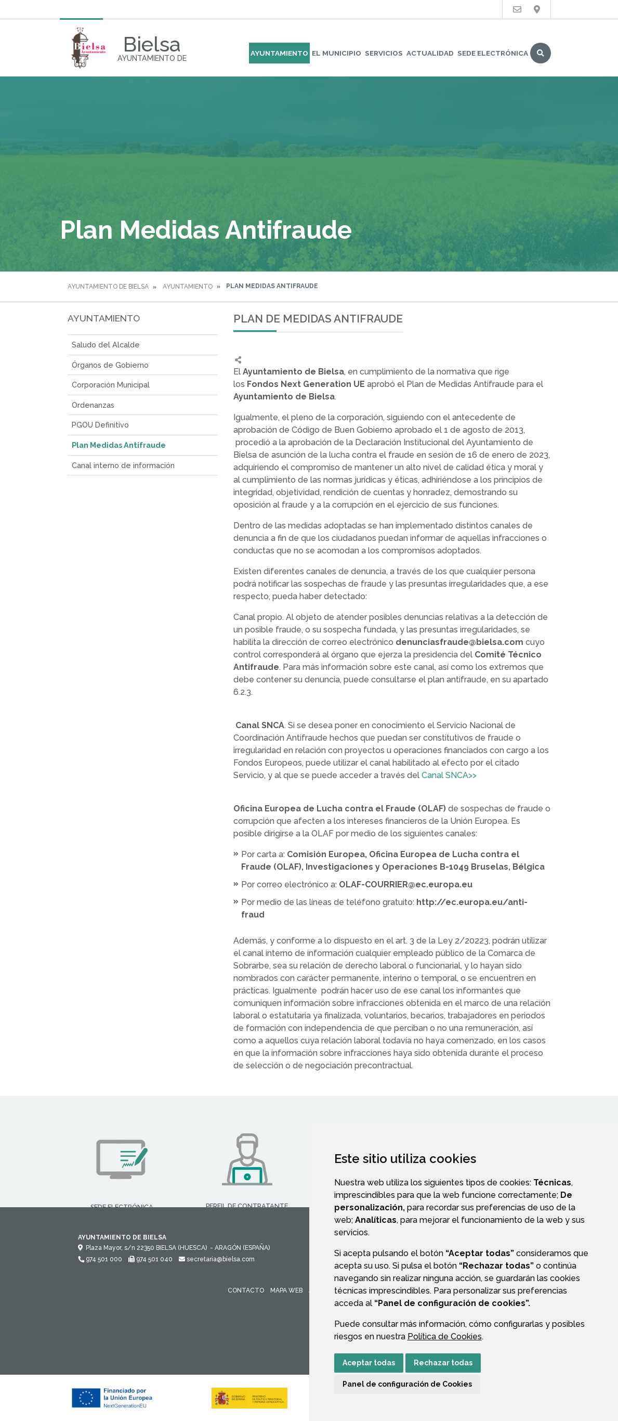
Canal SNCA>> (448, 775)
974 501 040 (150, 1259)
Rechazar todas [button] (443, 1363)
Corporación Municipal (111, 384)
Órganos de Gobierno (110, 364)
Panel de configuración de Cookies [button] (407, 1384)
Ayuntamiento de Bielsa (108, 286)
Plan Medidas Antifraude (119, 445)
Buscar (540, 53)
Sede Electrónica (492, 53)
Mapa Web (286, 1290)
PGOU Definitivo (100, 424)
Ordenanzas (93, 405)
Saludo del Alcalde (106, 344)
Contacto (246, 1290)
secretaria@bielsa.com (217, 1259)
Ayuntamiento (279, 53)
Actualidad (430, 53)
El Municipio (336, 53)
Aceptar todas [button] (369, 1363)
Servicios (384, 53)
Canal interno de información (123, 465)
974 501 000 (100, 1259)
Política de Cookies (444, 1336)
